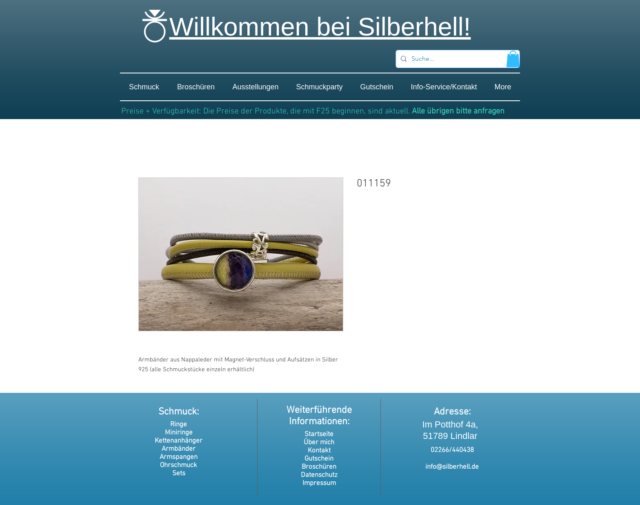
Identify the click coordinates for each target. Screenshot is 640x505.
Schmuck (177, 412)
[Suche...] (456, 59)
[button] (513, 59)
